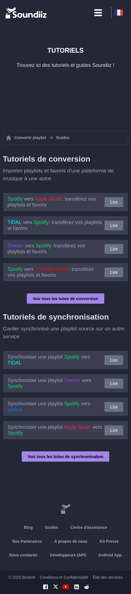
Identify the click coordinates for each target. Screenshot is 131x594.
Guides (51, 527)
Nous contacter (23, 555)
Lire (114, 202)
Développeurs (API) (68, 555)
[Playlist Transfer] (26, 12)
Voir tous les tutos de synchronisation (65, 456)
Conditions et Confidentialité (64, 577)
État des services (108, 577)
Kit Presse (109, 541)
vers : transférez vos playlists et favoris (52, 202)
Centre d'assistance (88, 527)
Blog (28, 527)
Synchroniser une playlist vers (49, 360)
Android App (110, 555)
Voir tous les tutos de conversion (65, 298)
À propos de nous (71, 541)
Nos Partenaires (27, 541)
